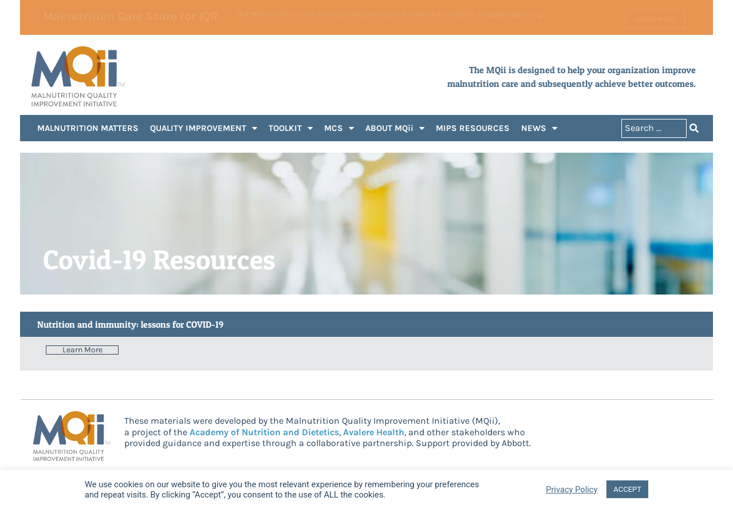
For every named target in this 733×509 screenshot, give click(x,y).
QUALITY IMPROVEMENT (203, 128)
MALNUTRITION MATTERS (88, 128)
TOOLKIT (291, 128)
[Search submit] (694, 128)
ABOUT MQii (394, 128)
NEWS (539, 128)
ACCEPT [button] (627, 489)
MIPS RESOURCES (473, 128)
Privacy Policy (571, 489)
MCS (339, 128)
